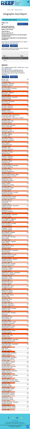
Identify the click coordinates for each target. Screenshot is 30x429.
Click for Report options (10, 19)
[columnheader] (5, 56)
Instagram (13, 418)
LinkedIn (21, 418)
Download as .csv (22, 24)
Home (8, 9)
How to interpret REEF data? (11, 43)
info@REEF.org (23, 423)
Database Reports (19, 9)
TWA (7, 22)
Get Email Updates (15, 420)
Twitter (17, 418)
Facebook (9, 418)
